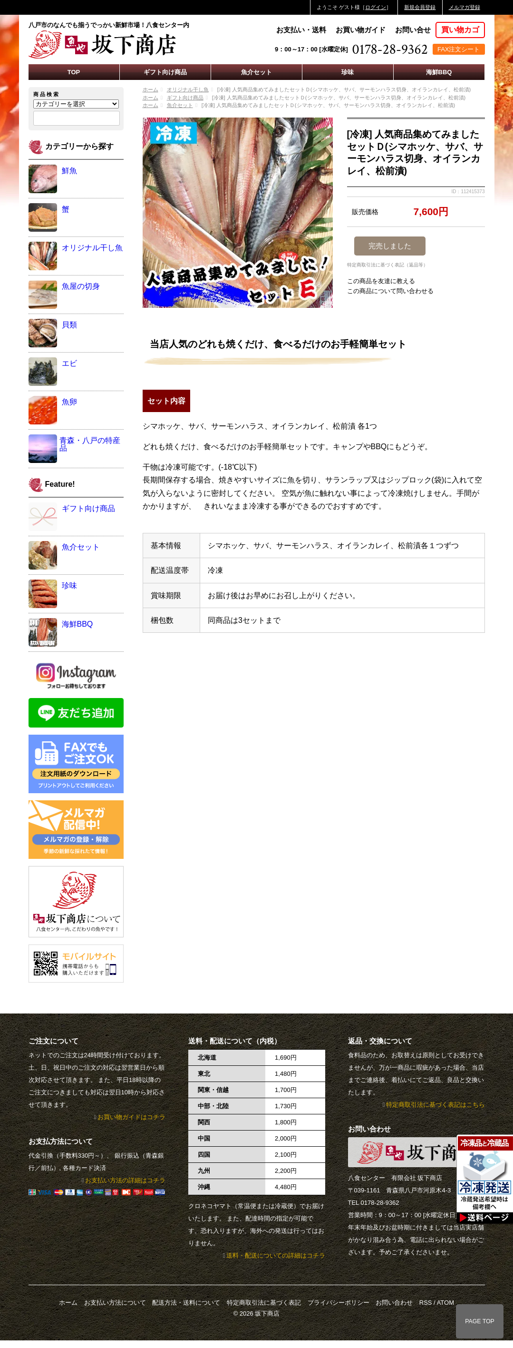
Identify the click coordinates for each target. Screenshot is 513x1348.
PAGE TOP (479, 1321)
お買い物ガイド (361, 30)
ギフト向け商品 (165, 72)
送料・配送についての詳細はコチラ (275, 1255)
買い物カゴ (460, 30)
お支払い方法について (115, 1302)
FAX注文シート (458, 49)
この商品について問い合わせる (390, 291)
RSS (425, 1302)
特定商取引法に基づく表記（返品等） (387, 265)
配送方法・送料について (186, 1302)
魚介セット (256, 72)
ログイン (375, 7)
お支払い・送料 (301, 30)
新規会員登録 (420, 7)
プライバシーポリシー (338, 1302)
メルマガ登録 (464, 7)
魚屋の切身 (81, 286)
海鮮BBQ (439, 72)
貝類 (69, 325)
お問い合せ (413, 30)
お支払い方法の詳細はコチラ (125, 1180)
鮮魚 (69, 171)
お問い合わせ (394, 1302)
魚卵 (69, 402)
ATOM (445, 1302)
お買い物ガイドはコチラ (131, 1117)
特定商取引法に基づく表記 (264, 1302)
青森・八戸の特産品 (89, 444)
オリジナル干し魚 (188, 89)
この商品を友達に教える (381, 281)
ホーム (150, 89)
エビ (69, 363)
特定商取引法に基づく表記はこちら (435, 1104)
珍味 (347, 72)
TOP (74, 72)
